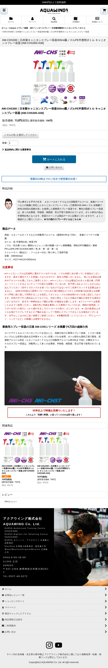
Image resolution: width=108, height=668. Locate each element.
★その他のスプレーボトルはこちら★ (62, 219)
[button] (4, 11)
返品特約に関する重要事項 (16, 149)
